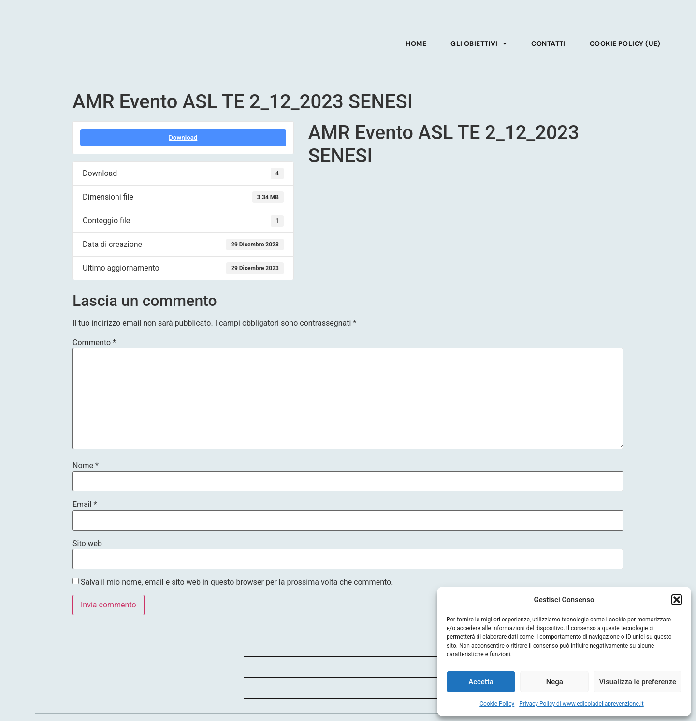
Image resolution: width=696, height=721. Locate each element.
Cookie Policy (496, 703)
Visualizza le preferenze (637, 682)
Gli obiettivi (478, 43)
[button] (677, 594)
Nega (554, 682)
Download (183, 137)
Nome (85, 466)
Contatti (548, 43)
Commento (94, 342)
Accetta (480, 682)
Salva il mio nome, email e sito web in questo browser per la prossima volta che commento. (237, 582)
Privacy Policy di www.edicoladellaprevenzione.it (581, 703)
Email (84, 504)
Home (416, 43)
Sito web (87, 544)
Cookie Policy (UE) (625, 43)
